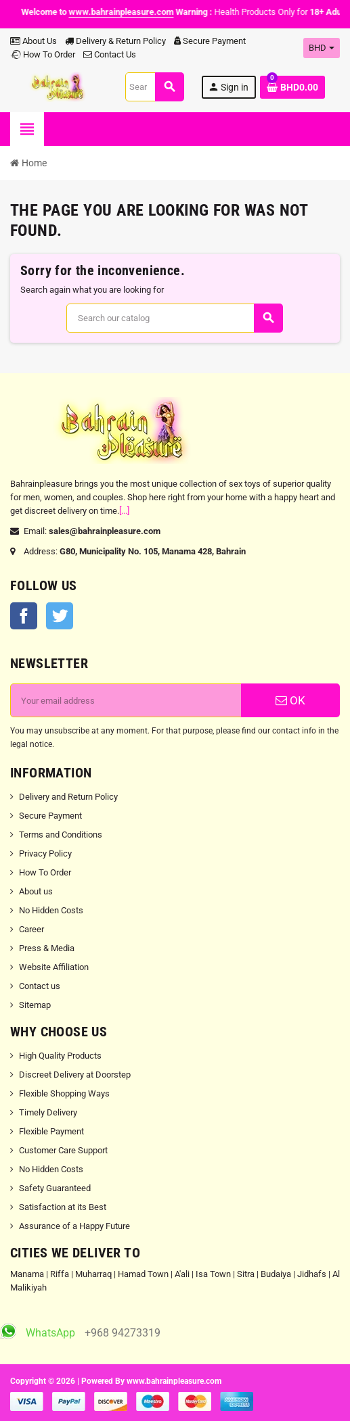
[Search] (154, 86)
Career (31, 929)
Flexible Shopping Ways (64, 1093)
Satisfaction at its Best (62, 1207)
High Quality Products (60, 1056)
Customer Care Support (63, 1150)
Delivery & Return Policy (115, 41)
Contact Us (109, 54)
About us (36, 891)
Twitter (59, 615)
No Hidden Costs (51, 910)
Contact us (39, 986)
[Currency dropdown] (321, 48)
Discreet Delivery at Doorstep (75, 1074)
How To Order (42, 54)
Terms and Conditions (60, 834)
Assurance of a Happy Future (74, 1226)
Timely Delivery (48, 1112)
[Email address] (126, 700)
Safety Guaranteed (55, 1188)
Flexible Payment (51, 1131)
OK (290, 700)
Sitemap (35, 1005)
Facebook (23, 615)
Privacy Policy (45, 853)
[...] (124, 511)
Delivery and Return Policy (68, 797)
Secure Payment (210, 41)
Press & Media (46, 948)
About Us (33, 41)
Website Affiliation (54, 967)
